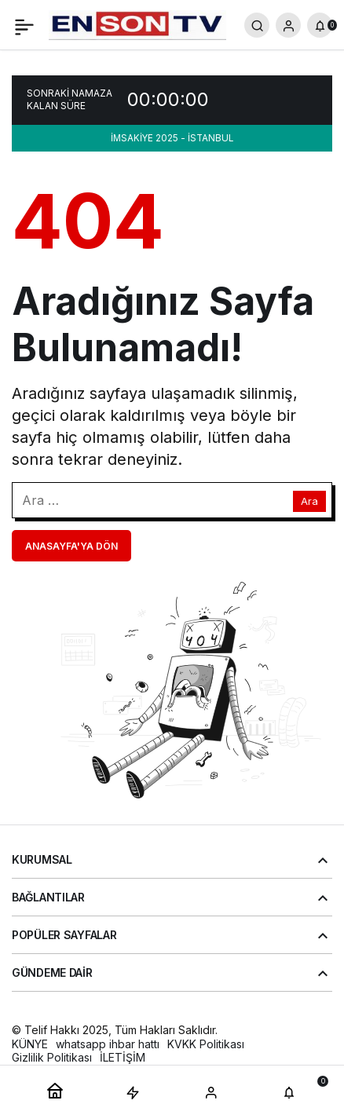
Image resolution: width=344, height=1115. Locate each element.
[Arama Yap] (256, 25)
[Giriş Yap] (288, 25)
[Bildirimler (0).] (319, 25)
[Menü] (24, 25)
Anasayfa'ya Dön (71, 546)
